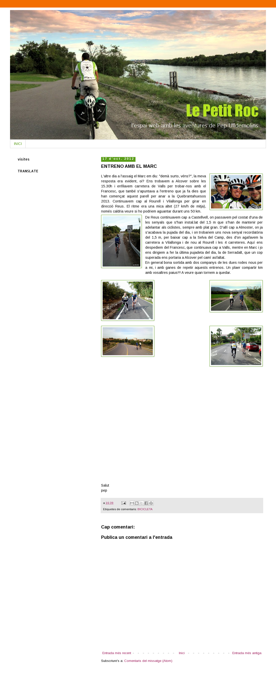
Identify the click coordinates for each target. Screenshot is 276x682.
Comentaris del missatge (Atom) (148, 661)
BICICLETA (145, 509)
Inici (182, 653)
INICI (18, 144)
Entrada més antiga (246, 653)
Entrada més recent (116, 653)
